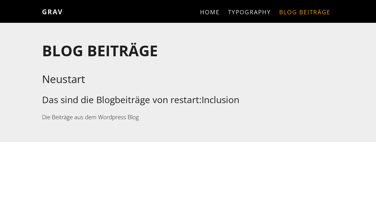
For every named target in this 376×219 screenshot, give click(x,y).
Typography (249, 12)
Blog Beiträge (305, 12)
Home (210, 12)
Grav (52, 11)
